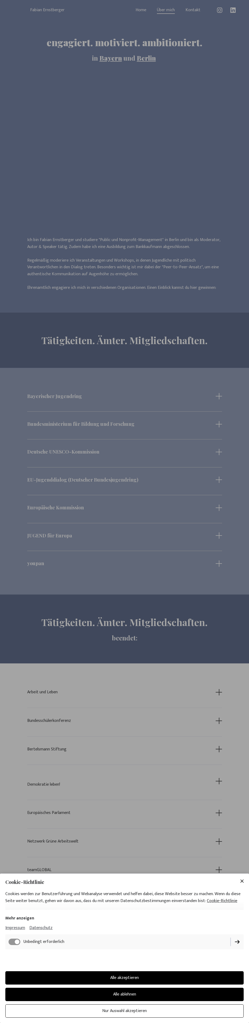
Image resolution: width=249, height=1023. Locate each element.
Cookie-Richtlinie (222, 900)
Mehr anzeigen (19, 918)
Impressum (15, 927)
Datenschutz (41, 927)
